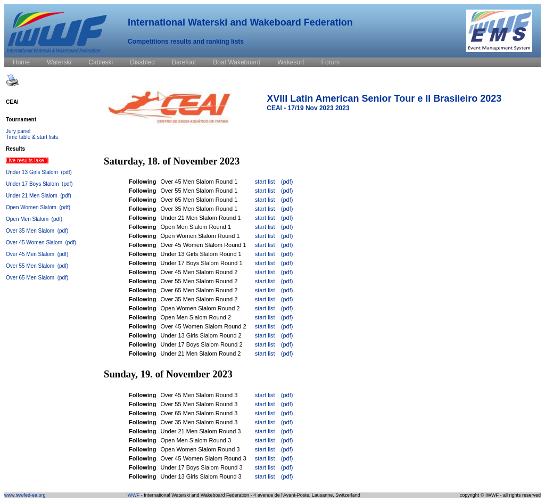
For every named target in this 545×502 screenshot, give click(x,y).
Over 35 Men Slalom (31, 231)
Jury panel (18, 131)
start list (265, 181)
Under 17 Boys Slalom (33, 184)
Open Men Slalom (28, 219)
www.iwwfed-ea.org (25, 495)
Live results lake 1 (27, 160)
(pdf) (66, 172)
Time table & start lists (32, 137)
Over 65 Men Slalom (31, 278)
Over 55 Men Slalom (31, 266)
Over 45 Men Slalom (31, 254)
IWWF (132, 495)
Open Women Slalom (32, 207)
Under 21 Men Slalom (32, 196)
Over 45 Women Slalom (35, 242)
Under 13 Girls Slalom (33, 172)
